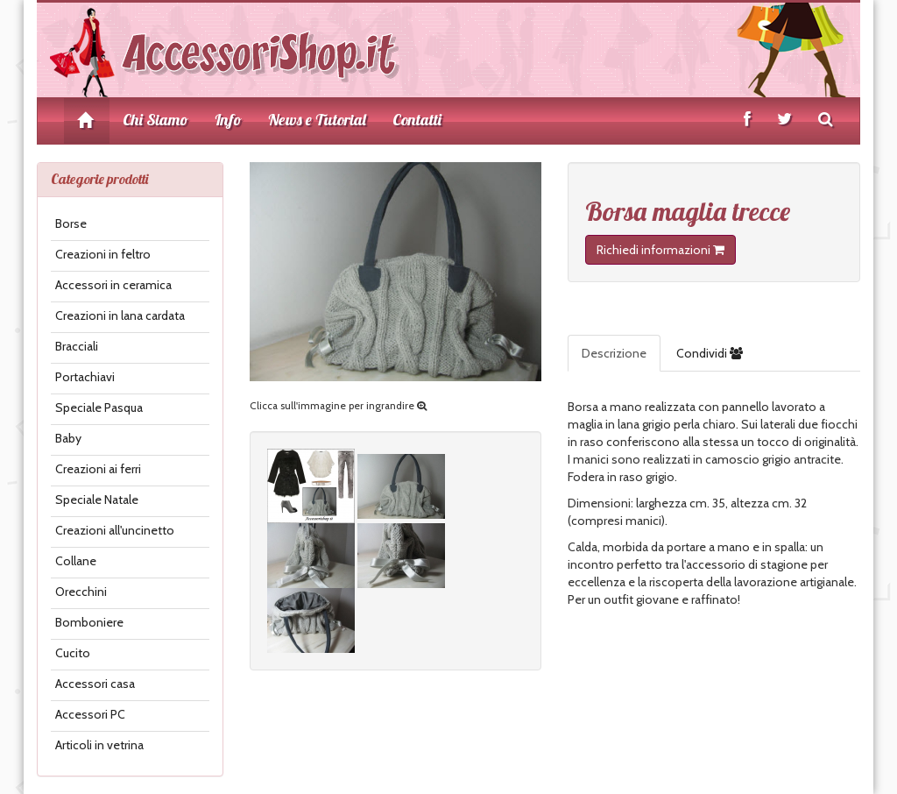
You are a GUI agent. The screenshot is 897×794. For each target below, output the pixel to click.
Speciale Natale (96, 499)
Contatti (416, 120)
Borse (71, 223)
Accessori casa (95, 683)
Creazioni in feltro (103, 254)
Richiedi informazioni (660, 250)
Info (228, 120)
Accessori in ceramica (113, 285)
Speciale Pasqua (99, 407)
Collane (75, 561)
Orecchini (81, 591)
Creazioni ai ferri (98, 469)
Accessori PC (90, 714)
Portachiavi (85, 377)
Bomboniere (89, 622)
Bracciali (76, 346)
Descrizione (614, 353)
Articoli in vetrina (99, 745)
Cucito (72, 653)
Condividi (709, 353)
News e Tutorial (317, 120)
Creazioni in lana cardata (120, 315)
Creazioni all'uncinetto (114, 530)
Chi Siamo (155, 120)
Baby (68, 438)
